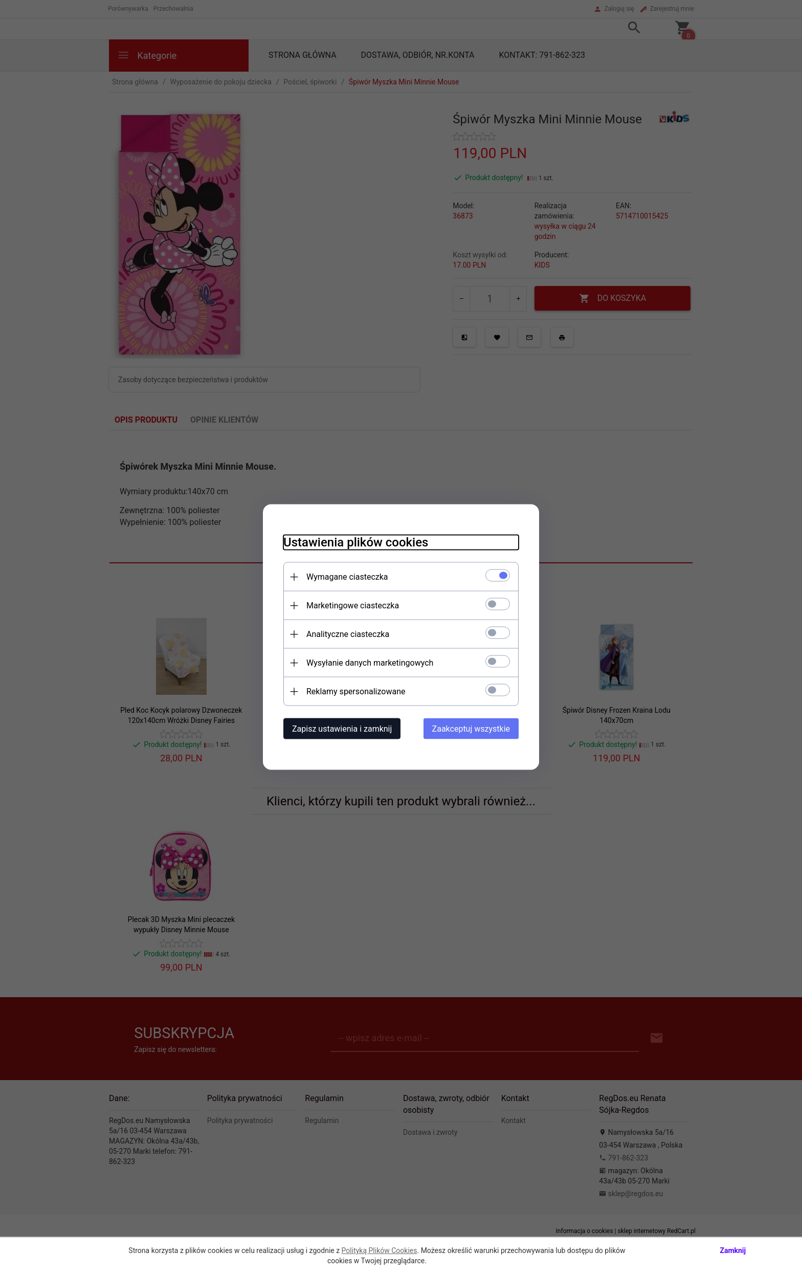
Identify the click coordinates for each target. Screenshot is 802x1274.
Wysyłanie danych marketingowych (369, 663)
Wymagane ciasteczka (347, 577)
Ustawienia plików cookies (355, 542)
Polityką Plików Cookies (379, 1250)
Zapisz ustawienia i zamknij (342, 729)
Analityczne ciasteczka (347, 634)
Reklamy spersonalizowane (355, 691)
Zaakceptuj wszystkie (471, 729)
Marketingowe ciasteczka (352, 605)
